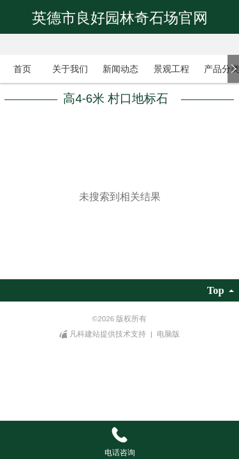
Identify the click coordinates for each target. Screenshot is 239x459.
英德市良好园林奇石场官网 (120, 18)
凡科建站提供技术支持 (103, 334)
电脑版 (168, 334)
